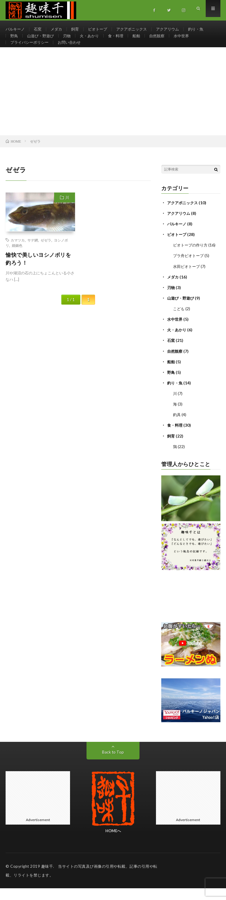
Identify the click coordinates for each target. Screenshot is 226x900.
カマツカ (18, 252)
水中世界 (189, 40)
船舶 (142, 40)
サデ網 (32, 252)
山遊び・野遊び (42, 40)
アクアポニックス (137, 29)
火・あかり (93, 40)
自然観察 (164, 40)
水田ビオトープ (187, 278)
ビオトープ (102, 29)
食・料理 (121, 40)
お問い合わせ (73, 50)
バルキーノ (16, 29)
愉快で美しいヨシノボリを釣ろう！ (38, 271)
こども (179, 320)
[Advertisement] (113, 104)
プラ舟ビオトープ (189, 268)
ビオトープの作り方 (191, 257)
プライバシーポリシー (30, 50)
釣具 (177, 426)
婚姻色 (17, 258)
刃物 (70, 40)
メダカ (59, 29)
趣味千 (47, 878)
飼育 (78, 29)
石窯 (39, 29)
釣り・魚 (205, 29)
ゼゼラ (46, 252)
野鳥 (14, 40)
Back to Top (113, 763)
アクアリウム (175, 29)
